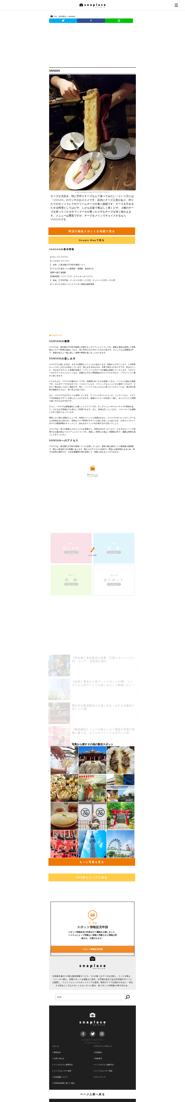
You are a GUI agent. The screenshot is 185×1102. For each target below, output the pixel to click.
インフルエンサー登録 (103, 1071)
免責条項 (98, 1058)
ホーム (56, 1046)
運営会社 (57, 1052)
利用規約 (98, 1052)
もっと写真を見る (91, 861)
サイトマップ (99, 1077)
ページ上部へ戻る (92, 1094)
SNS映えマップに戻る (91, 877)
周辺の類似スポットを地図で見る (91, 231)
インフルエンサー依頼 (62, 1071)
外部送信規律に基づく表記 (64, 1083)
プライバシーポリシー (103, 1046)
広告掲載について (60, 1077)
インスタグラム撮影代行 (104, 1064)
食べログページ (55, 335)
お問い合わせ (58, 1058)
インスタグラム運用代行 (63, 1064)
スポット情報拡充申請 (92, 975)
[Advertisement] (92, 44)
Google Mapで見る (91, 240)
